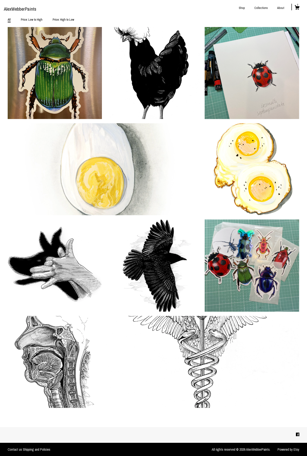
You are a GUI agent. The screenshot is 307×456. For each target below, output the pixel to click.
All (9, 19)
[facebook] (297, 434)
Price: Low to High (31, 19)
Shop (242, 8)
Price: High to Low (63, 19)
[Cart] (297, 8)
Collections (261, 8)
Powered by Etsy (288, 449)
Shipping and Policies (36, 449)
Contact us (15, 449)
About (280, 8)
